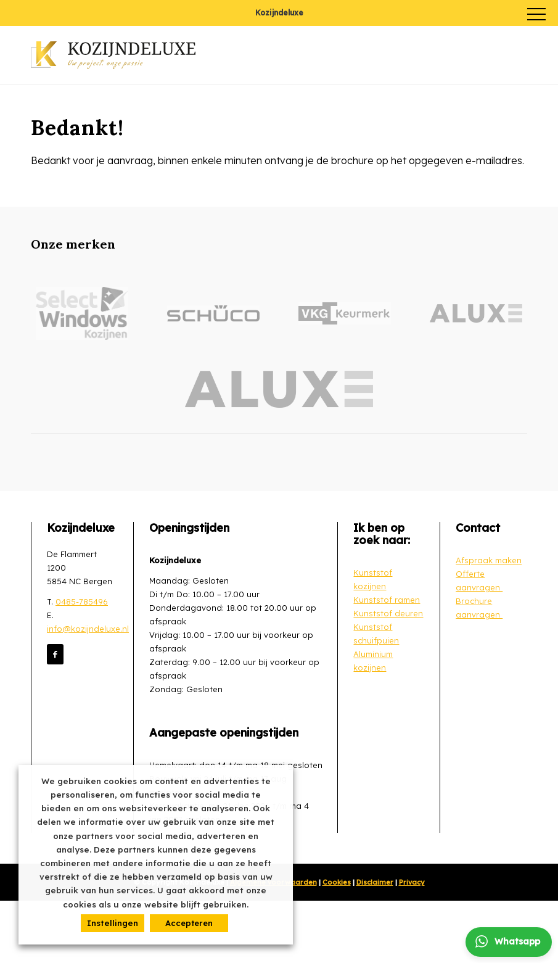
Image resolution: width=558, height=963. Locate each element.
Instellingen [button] (112, 923)
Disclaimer (374, 882)
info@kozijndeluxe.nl (88, 629)
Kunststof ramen (386, 600)
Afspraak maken (489, 560)
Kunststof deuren (388, 613)
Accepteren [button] (189, 923)
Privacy (412, 882)
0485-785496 (81, 601)
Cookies (336, 882)
